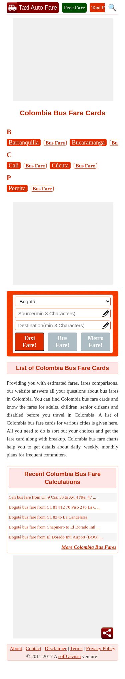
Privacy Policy (100, 648)
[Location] (63, 301)
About (16, 648)
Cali (14, 165)
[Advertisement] (63, 59)
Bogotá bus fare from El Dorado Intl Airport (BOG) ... (56, 536)
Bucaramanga (88, 142)
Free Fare (74, 7)
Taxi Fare (101, 7)
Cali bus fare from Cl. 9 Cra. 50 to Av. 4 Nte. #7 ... (52, 497)
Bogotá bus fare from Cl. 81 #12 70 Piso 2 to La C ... (55, 507)
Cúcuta (60, 165)
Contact (33, 648)
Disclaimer (56, 648)
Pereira (17, 188)
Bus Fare (55, 143)
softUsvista (69, 656)
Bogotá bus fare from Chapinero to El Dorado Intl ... (54, 527)
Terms (76, 648)
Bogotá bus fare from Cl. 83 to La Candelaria (48, 517)
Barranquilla (24, 142)
